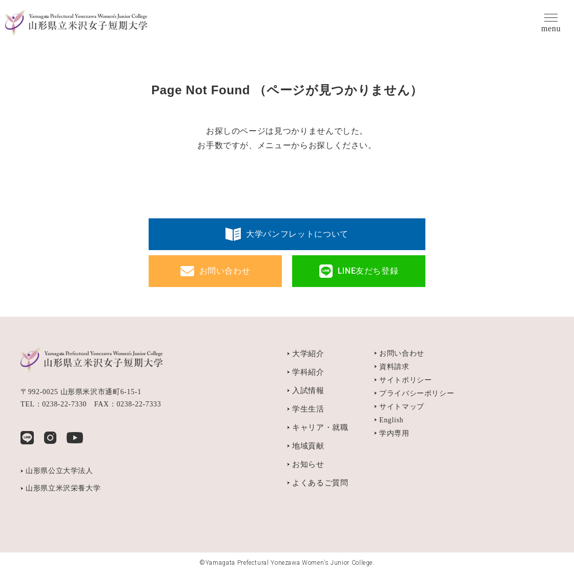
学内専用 (394, 433)
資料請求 (394, 367)
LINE (27, 437)
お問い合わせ (225, 271)
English (391, 420)
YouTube (75, 437)
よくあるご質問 (320, 483)
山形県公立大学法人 (59, 471)
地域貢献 (308, 446)
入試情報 (308, 390)
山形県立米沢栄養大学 (63, 488)
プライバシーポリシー (416, 393)
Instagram (50, 437)
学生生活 (308, 409)
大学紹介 (308, 354)
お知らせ (308, 464)
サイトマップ (401, 407)
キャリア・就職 (320, 427)
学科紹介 (308, 372)
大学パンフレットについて (297, 234)
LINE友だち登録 (368, 271)
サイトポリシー (405, 380)
